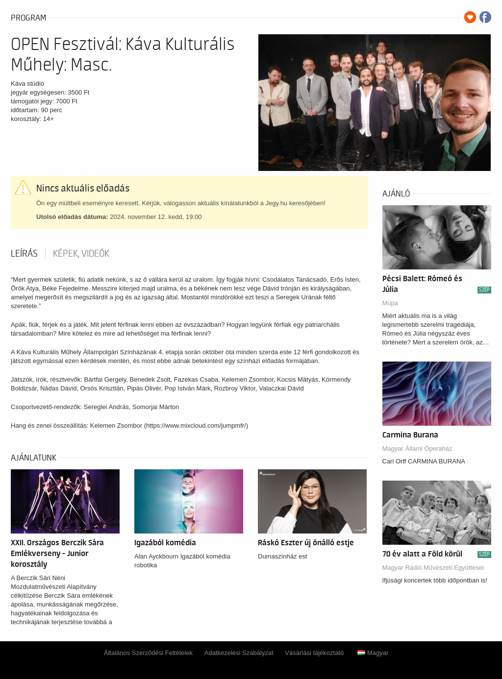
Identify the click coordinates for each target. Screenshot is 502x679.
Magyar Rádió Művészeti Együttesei (433, 567)
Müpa (390, 303)
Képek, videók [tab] (81, 253)
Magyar (372, 652)
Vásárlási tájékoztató (314, 652)
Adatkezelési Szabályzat (239, 652)
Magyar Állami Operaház (417, 448)
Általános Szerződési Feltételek (148, 652)
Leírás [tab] (24, 253)
